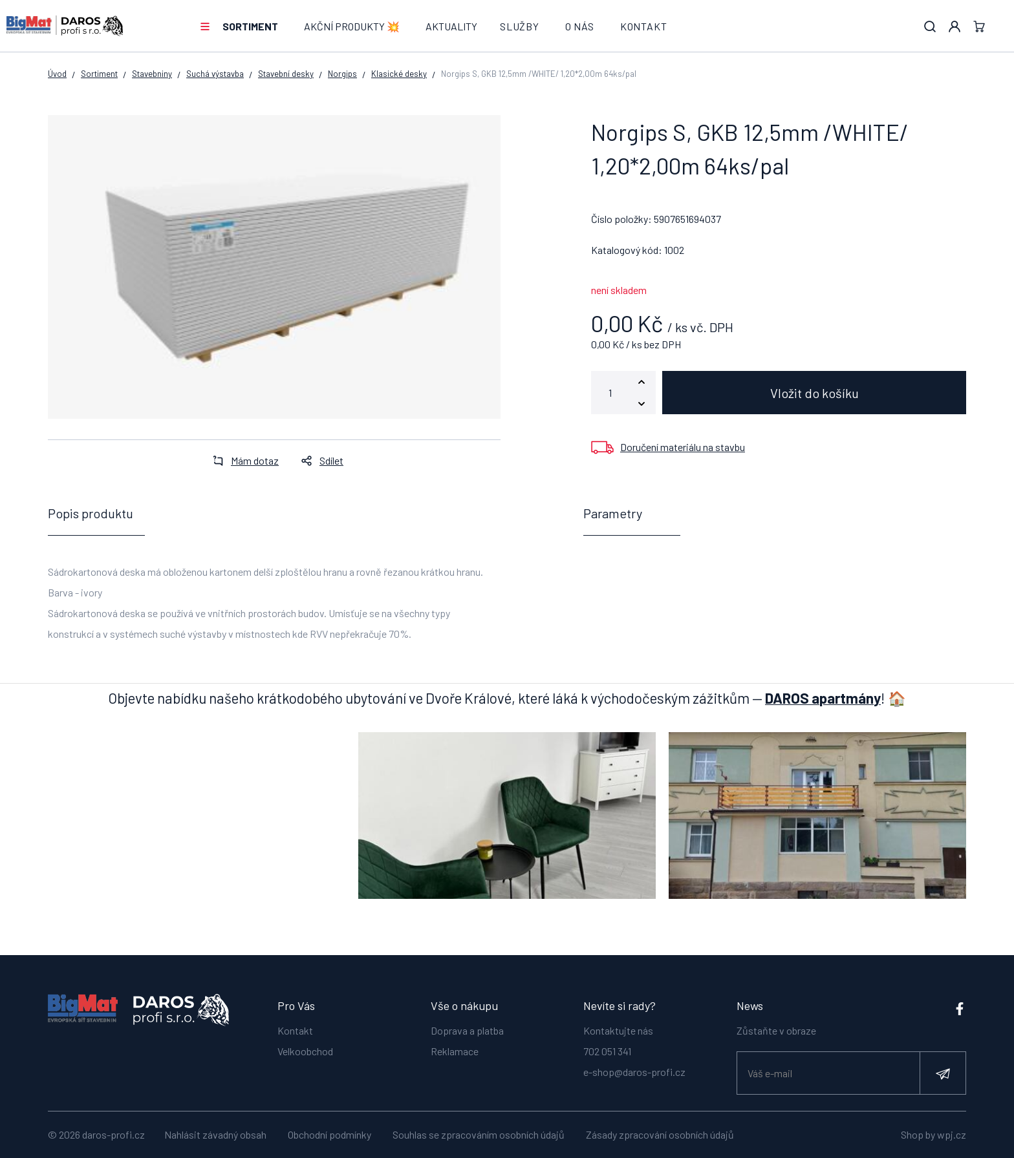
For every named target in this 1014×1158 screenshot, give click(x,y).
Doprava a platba (467, 1030)
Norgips (342, 73)
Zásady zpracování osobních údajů (660, 1134)
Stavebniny (152, 73)
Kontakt (643, 26)
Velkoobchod (305, 1050)
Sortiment (250, 26)
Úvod (57, 73)
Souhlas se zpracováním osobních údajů (479, 1134)
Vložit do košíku (814, 393)
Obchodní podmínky (329, 1134)
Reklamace (455, 1050)
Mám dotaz (242, 460)
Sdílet (318, 460)
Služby (519, 26)
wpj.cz (951, 1134)
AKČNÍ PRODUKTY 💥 (352, 26)
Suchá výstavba (215, 73)
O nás (579, 26)
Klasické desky (399, 73)
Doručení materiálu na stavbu (682, 447)
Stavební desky (286, 73)
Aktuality (451, 26)
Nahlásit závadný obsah (215, 1134)
